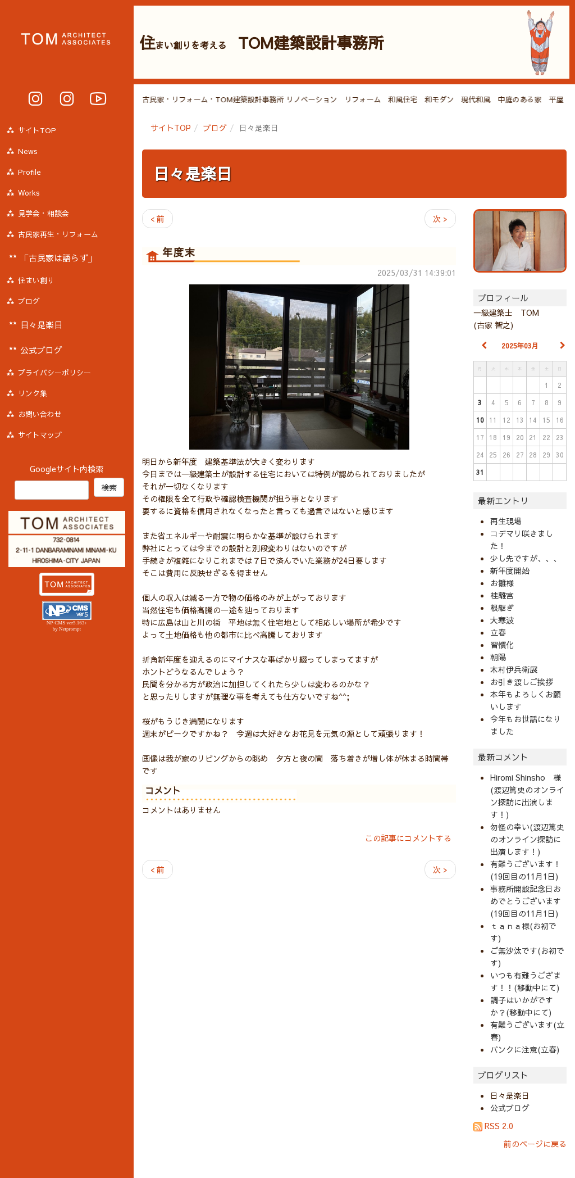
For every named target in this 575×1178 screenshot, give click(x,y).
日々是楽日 (192, 173)
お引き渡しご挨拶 (521, 681)
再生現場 (506, 521)
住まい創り (36, 280)
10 (480, 419)
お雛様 (502, 582)
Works (29, 193)
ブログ (215, 127)
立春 (498, 632)
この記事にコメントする (408, 838)
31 (480, 472)
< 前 (157, 218)
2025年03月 (520, 345)
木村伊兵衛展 (513, 669)
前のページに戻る (535, 1143)
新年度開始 (510, 570)
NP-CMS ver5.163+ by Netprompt (67, 626)
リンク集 (32, 393)
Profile (29, 172)
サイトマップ (40, 435)
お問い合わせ (40, 414)
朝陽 (498, 657)
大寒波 (502, 620)
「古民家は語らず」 (58, 258)
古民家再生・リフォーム (58, 234)
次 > (440, 218)
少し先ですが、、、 (525, 558)
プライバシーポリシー (54, 373)
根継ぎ (502, 607)
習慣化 (502, 644)
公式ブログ (510, 1107)
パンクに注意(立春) (524, 1049)
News (28, 151)
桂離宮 (502, 595)
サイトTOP (170, 127)
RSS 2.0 (493, 1125)
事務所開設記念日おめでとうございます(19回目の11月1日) (525, 901)
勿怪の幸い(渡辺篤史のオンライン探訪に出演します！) (527, 839)
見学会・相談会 (43, 214)
